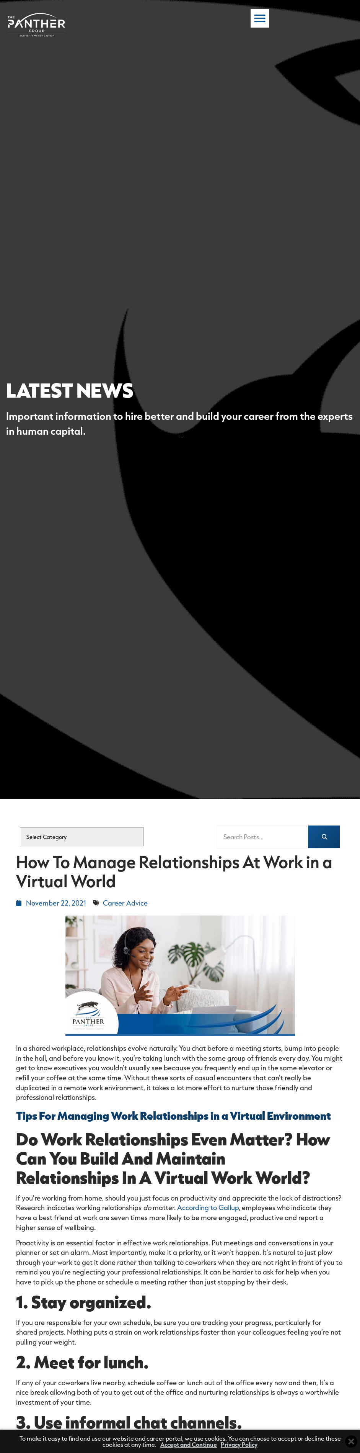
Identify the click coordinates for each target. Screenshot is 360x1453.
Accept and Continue (188, 1444)
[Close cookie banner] (351, 1441)
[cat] (81, 836)
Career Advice (125, 903)
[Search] (324, 837)
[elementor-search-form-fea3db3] (262, 837)
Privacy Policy (239, 1444)
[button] (343, 20)
